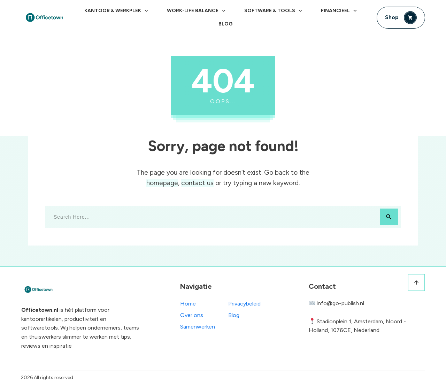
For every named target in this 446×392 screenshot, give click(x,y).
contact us (197, 183)
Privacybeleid (244, 303)
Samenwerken (197, 326)
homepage (162, 183)
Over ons (191, 315)
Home (188, 303)
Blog (233, 315)
